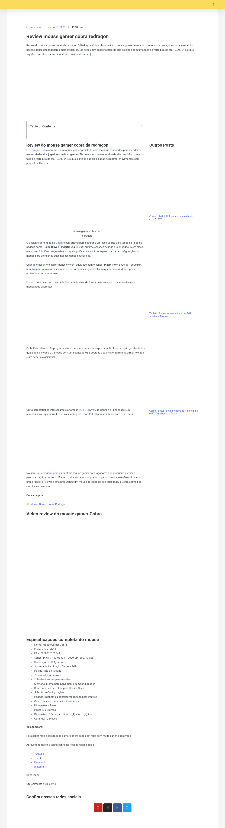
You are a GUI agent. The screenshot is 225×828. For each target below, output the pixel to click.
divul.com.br (50, 784)
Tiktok (37, 758)
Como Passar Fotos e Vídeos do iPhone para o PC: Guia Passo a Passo (173, 412)
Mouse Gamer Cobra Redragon (48, 504)
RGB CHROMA (87, 409)
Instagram (40, 766)
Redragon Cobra (38, 150)
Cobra (59, 242)
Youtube (39, 753)
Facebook (40, 762)
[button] (10, 5)
